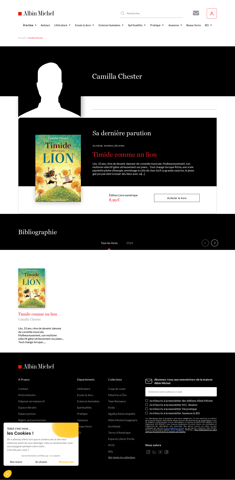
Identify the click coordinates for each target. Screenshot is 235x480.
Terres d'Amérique (119, 432)
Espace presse (27, 413)
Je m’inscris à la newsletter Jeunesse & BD (174, 413)
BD (79, 432)
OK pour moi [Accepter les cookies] (66, 462)
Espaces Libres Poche (121, 438)
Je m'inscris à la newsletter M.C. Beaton (173, 404)
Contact (23, 388)
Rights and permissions (32, 420)
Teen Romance (117, 401)
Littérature (83, 388)
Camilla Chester (29, 319)
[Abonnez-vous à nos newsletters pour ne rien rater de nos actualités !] (194, 13)
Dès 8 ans (119, 145)
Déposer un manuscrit (31, 401)
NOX (111, 445)
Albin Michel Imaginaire (122, 420)
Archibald (114, 426)
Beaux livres (84, 426)
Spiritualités (84, 407)
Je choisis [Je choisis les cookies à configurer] (41, 462)
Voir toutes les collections (121, 457)
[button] (7, 474)
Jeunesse (82, 420)
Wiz (110, 451)
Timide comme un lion (124, 154)
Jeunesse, (97, 145)
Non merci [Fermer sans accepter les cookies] (16, 462)
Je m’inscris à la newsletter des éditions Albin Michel (181, 400)
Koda (111, 407)
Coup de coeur (117, 388)
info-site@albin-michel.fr (174, 428)
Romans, (109, 145)
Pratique (82, 413)
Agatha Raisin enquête (121, 413)
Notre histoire (27, 395)
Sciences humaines (88, 401)
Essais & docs (85, 395)
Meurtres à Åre (117, 395)
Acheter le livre (176, 198)
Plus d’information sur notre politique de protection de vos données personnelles (181, 431)
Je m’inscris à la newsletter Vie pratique (173, 408)
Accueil (21, 38)
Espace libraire (27, 407)
